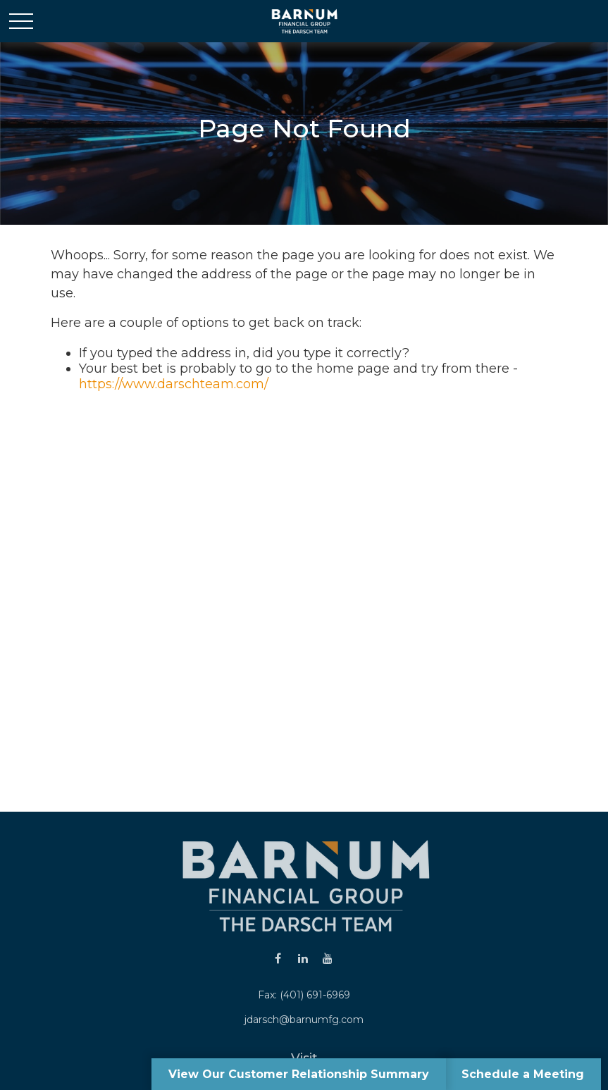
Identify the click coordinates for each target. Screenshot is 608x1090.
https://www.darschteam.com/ (173, 384)
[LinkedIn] (302, 957)
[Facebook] (277, 957)
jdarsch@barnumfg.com (304, 1019)
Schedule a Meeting (522, 1074)
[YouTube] (327, 957)
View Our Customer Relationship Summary (298, 1074)
